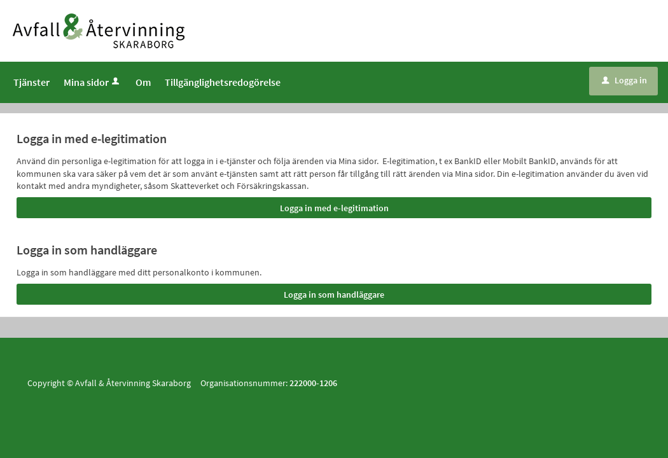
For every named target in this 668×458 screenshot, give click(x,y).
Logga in (624, 80)
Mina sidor (93, 82)
